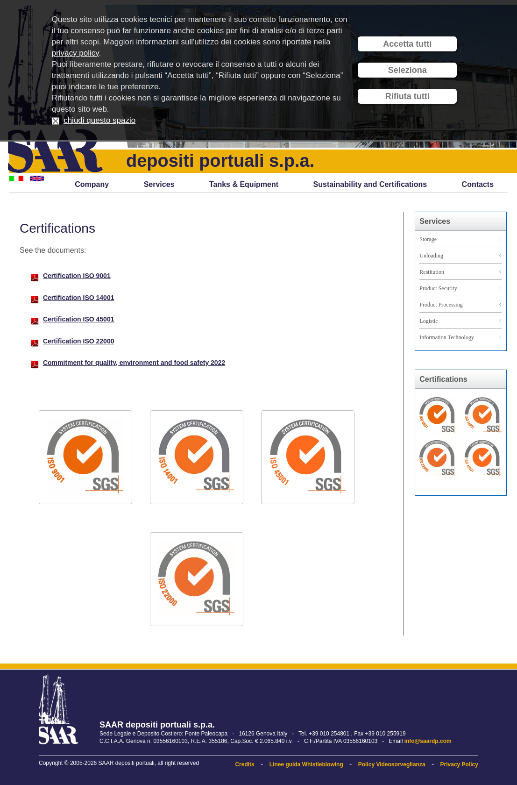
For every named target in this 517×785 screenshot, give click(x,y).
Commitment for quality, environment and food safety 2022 (134, 362)
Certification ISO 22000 (78, 341)
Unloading (431, 255)
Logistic (428, 321)
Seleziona (407, 70)
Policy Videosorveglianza (391, 764)
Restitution (431, 272)
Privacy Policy (459, 764)
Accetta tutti (407, 44)
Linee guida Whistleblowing (306, 764)
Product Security (438, 288)
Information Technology (446, 337)
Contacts (478, 184)
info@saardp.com (428, 741)
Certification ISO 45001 (78, 319)
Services (159, 184)
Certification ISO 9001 (77, 275)
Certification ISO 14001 (78, 297)
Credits (244, 764)
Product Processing (440, 304)
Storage (428, 239)
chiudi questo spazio (99, 120)
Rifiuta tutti (407, 96)
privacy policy (75, 53)
